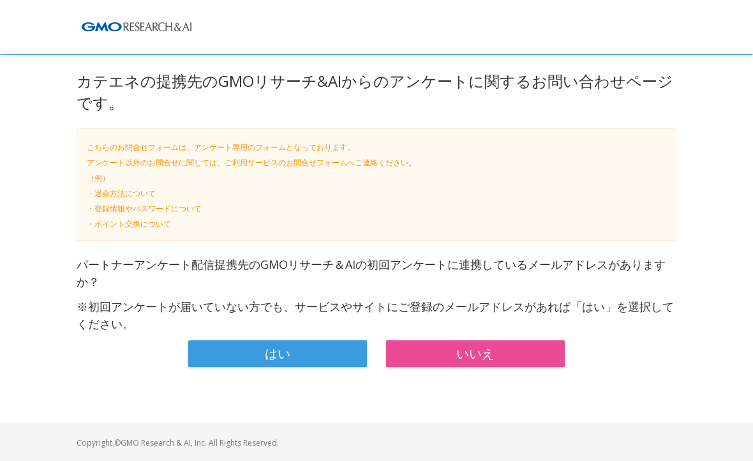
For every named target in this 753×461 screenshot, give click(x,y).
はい (277, 353)
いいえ (475, 353)
